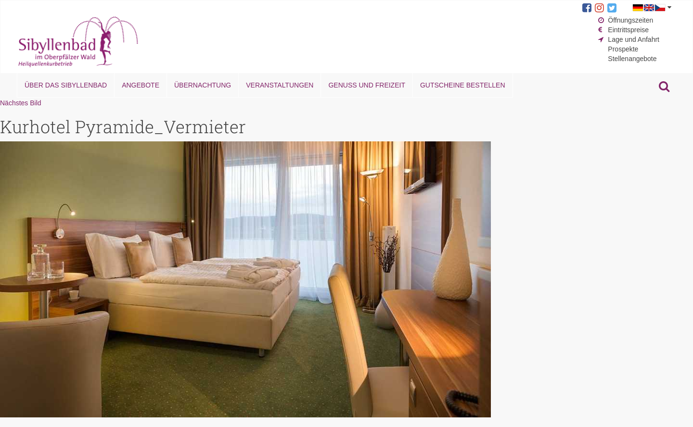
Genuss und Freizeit (366, 85)
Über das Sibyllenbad (66, 85)
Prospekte (623, 49)
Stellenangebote (632, 59)
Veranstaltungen (279, 85)
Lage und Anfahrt (633, 39)
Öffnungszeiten (630, 20)
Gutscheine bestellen (462, 85)
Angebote (140, 85)
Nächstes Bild (20, 103)
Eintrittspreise (628, 30)
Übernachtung (202, 85)
